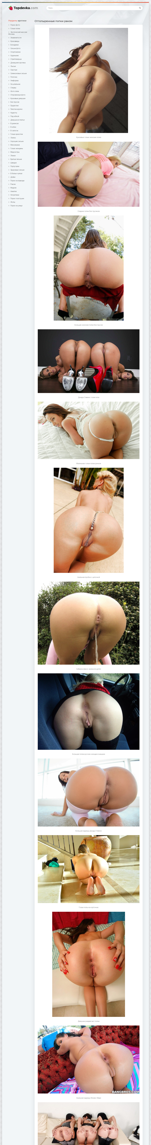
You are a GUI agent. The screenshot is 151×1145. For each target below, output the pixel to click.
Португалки (14, 166)
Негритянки (14, 195)
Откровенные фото (17, 95)
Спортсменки (15, 52)
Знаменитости (15, 38)
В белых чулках (16, 173)
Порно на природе (17, 181)
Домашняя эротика (17, 63)
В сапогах (14, 131)
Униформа (14, 81)
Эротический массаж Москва (17, 33)
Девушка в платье (17, 120)
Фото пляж (14, 91)
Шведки (13, 163)
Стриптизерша (15, 59)
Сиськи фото (15, 48)
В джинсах (14, 123)
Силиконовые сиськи (18, 73)
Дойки (12, 177)
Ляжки (13, 156)
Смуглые (13, 70)
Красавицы (14, 41)
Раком (13, 184)
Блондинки (14, 45)
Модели (13, 188)
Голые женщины (16, 148)
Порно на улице (16, 206)
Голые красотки (16, 134)
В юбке (13, 127)
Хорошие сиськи (16, 141)
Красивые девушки (17, 98)
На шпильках (15, 84)
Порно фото (15, 25)
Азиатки (13, 191)
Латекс (13, 138)
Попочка (13, 77)
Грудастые (14, 106)
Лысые (13, 66)
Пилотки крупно (16, 109)
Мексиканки (15, 145)
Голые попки (15, 29)
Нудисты (13, 113)
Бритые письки (16, 159)
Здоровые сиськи (17, 170)
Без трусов (14, 102)
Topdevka (26, 8)
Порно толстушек (17, 199)
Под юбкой (14, 116)
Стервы (13, 88)
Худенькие (14, 56)
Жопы (12, 202)
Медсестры (14, 152)
